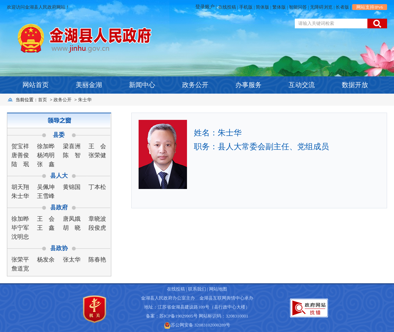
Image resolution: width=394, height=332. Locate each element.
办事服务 (248, 84)
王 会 (97, 146)
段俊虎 (97, 228)
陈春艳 (97, 259)
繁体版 (279, 7)
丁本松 (97, 187)
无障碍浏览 (321, 7)
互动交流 (302, 84)
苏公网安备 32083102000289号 (200, 325)
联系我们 (197, 289)
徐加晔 (46, 146)
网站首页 (35, 84)
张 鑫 (46, 164)
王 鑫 (46, 228)
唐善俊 (20, 155)
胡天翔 (20, 187)
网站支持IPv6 (369, 7)
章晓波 (97, 219)
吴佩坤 (46, 187)
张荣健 (97, 155)
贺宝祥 (20, 146)
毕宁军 (20, 228)
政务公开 (195, 84)
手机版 (246, 7)
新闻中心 (142, 84)
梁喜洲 (72, 146)
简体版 (262, 7)
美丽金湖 (89, 84)
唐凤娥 (72, 219)
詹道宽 (20, 268)
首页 (42, 99)
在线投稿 (227, 7)
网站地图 (218, 289)
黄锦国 (72, 187)
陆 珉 (20, 164)
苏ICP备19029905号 (178, 316)
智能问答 (298, 7)
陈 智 (72, 155)
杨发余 (46, 259)
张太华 (72, 259)
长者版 (342, 7)
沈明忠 (20, 237)
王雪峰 (46, 196)
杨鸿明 (46, 155)
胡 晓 (72, 228)
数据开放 (355, 84)
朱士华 (85, 99)
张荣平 (20, 259)
